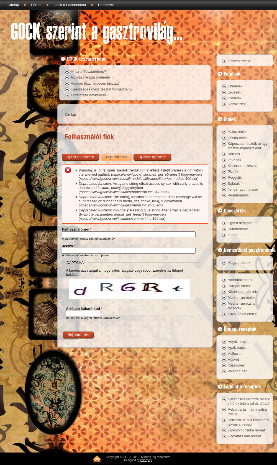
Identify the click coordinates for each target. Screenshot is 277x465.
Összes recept (239, 61)
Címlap (13, 5)
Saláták (234, 183)
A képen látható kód (84, 309)
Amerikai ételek (240, 280)
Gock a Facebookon (70, 5)
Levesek (234, 92)
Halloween (236, 354)
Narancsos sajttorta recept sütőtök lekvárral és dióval (249, 401)
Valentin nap (237, 371)
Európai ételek (239, 286)
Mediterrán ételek (241, 297)
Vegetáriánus (238, 195)
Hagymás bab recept (244, 436)
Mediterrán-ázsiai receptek (241, 305)
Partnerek (106, 5)
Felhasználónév (76, 229)
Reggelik (235, 177)
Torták (232, 235)
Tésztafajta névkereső (88, 95)
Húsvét (233, 359)
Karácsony (236, 365)
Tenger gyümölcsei (243, 189)
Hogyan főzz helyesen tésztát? (95, 83)
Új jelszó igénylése (152, 157)
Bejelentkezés (119, 156)
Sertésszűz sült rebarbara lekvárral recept (248, 422)
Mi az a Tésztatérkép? (88, 71)
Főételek (235, 98)
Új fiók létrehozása (80, 157)
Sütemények (238, 229)
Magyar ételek (239, 263)
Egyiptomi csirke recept (246, 430)
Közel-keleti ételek (242, 292)
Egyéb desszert (240, 223)
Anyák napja (238, 342)
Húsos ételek (238, 138)
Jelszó (68, 246)
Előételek (235, 86)
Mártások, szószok (243, 166)
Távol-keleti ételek (242, 314)
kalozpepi (146, 460)
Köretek (234, 154)
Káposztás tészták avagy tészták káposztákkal (248, 145)
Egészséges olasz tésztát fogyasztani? (101, 89)
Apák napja (237, 347)
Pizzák (233, 172)
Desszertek (237, 104)
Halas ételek (238, 132)
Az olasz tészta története (90, 77)
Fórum (36, 5)
